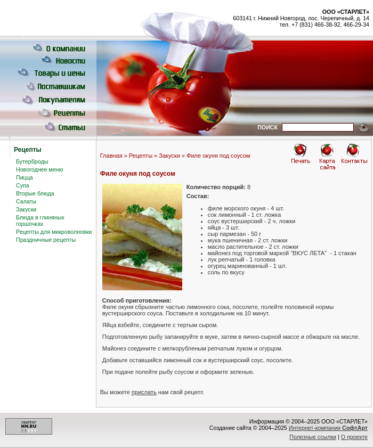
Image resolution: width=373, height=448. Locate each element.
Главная (111, 155)
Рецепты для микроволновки (54, 232)
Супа (22, 185)
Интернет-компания (328, 428)
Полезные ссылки (312, 437)
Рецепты (140, 155)
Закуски (26, 209)
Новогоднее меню (39, 169)
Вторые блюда (35, 193)
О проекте (354, 437)
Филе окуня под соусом (218, 155)
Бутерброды (32, 161)
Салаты (26, 201)
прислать (144, 392)
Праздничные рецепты (46, 240)
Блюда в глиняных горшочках (40, 220)
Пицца (24, 177)
